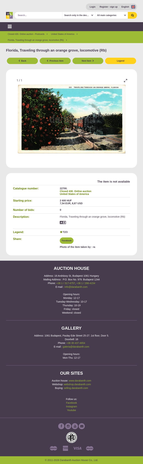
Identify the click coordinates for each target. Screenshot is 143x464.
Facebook (67, 240)
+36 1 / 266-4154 (86, 283)
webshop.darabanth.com (77, 384)
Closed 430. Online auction (75, 191)
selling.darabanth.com (76, 388)
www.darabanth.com (80, 380)
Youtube (71, 410)
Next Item (88, 61)
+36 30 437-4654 (75, 343)
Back (22, 61)
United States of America (74, 194)
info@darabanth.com (76, 286)
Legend (120, 61)
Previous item (55, 61)
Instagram (71, 406)
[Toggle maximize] (125, 80)
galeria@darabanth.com (76, 346)
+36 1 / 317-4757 (65, 283)
